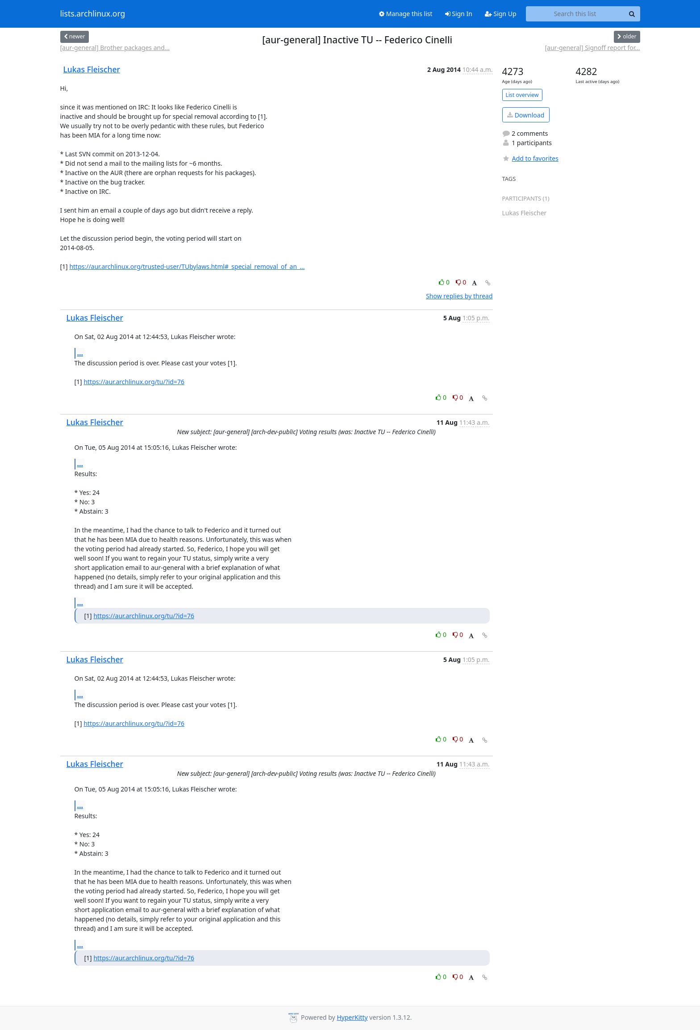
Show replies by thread (459, 296)
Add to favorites (530, 158)
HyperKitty (352, 1017)
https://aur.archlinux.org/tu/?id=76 (133, 381)
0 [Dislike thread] (461, 282)
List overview (522, 95)
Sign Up (501, 13)
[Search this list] (575, 13)
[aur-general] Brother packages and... (115, 47)
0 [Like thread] (445, 282)
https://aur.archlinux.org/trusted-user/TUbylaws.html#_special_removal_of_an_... (186, 266)
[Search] (632, 13)
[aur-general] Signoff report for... (592, 47)
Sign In (458, 13)
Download (525, 115)
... (80, 353)
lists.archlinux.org (92, 13)
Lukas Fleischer (91, 69)
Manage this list (406, 13)
